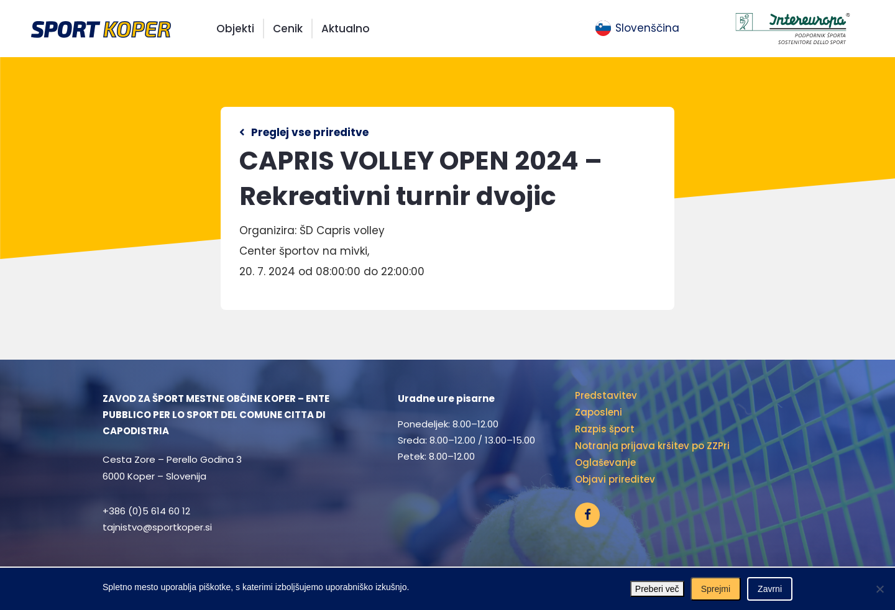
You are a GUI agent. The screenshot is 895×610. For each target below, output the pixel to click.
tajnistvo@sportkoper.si (157, 527)
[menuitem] (637, 28)
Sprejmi (715, 589)
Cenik (288, 28)
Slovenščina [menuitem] (647, 27)
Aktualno (345, 28)
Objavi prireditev (615, 479)
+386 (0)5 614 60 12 (146, 510)
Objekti (235, 28)
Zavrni (770, 589)
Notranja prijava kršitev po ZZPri (652, 445)
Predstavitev (606, 395)
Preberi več (657, 589)
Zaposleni (598, 412)
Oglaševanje (605, 462)
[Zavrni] (879, 589)
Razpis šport (605, 428)
